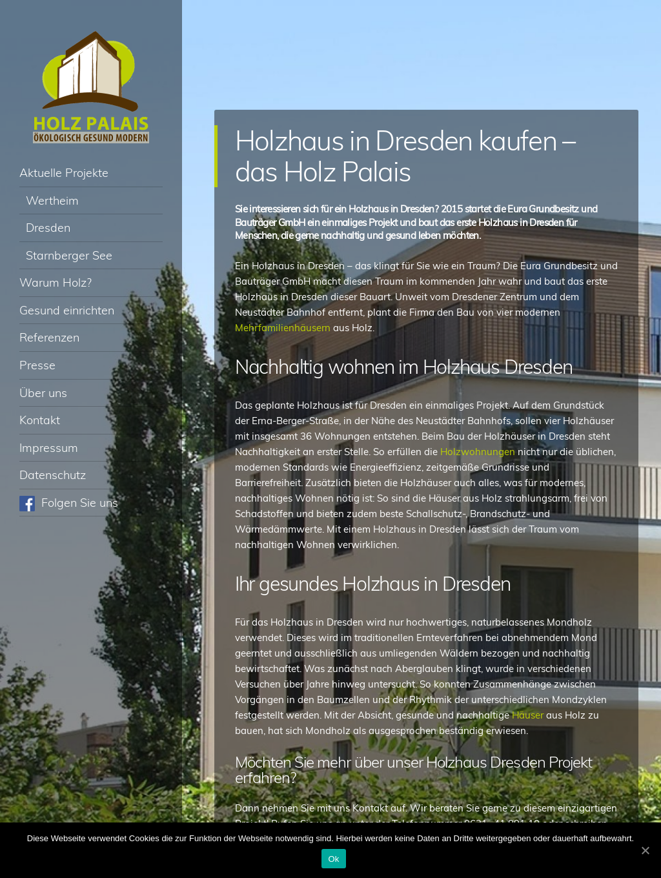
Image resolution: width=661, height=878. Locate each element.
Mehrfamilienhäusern (284, 328)
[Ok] (644, 850)
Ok (333, 859)
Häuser (529, 715)
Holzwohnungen (479, 451)
